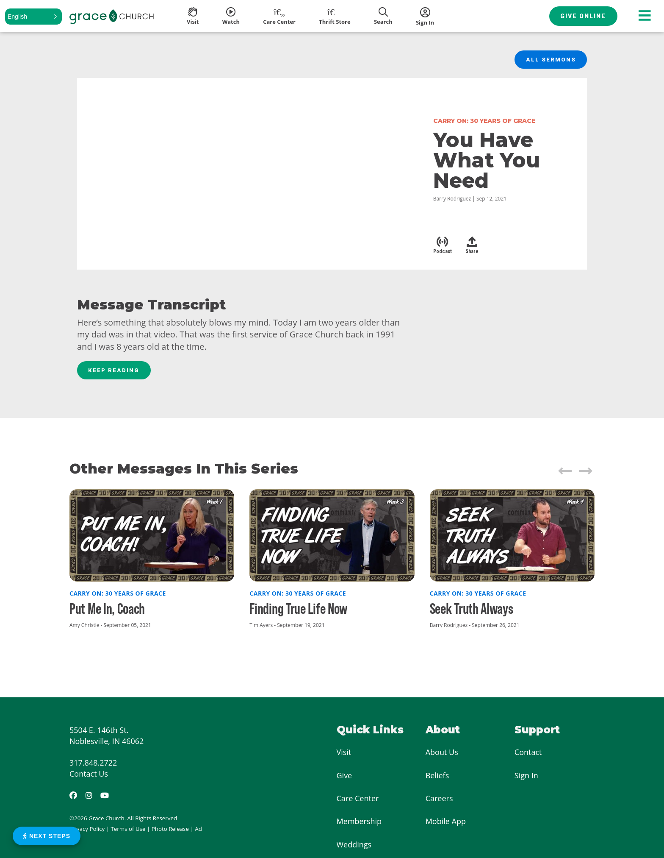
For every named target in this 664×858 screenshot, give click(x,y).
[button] (33, 16)
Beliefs (437, 777)
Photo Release (170, 831)
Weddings (354, 846)
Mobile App (446, 823)
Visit (344, 754)
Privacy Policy (87, 831)
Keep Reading (115, 371)
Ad (198, 831)
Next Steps (46, 836)
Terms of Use (128, 831)
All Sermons (550, 60)
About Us (442, 754)
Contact (528, 754)
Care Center (358, 800)
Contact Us (88, 776)
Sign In (526, 777)
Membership (359, 823)
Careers (439, 800)
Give (344, 777)
